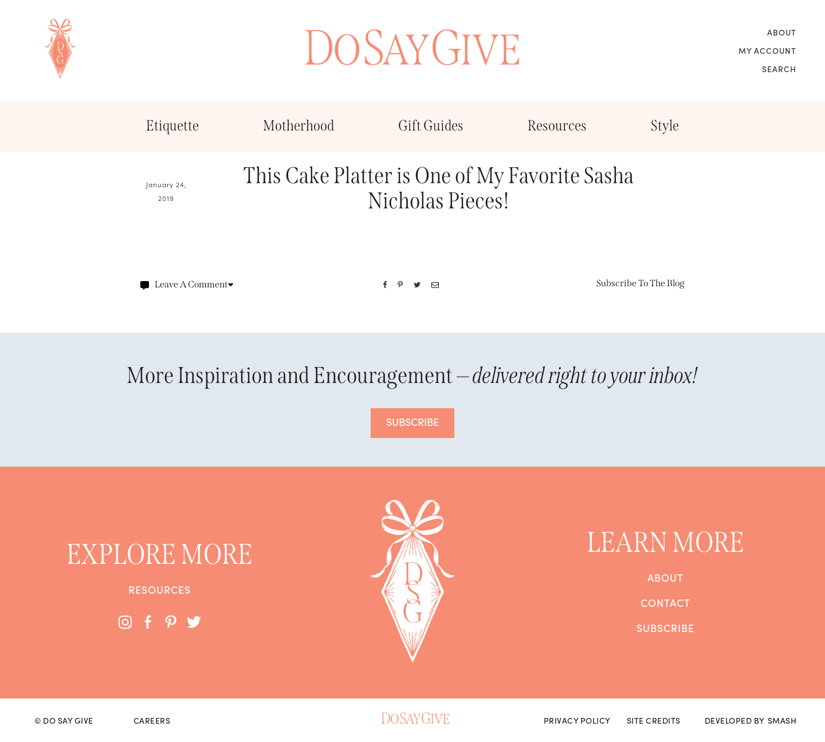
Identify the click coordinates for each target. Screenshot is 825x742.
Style (665, 126)
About (781, 32)
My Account (767, 50)
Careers (152, 720)
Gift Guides (430, 126)
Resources (557, 126)
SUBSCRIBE (412, 422)
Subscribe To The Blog (640, 283)
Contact (665, 603)
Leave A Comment (186, 284)
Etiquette (172, 126)
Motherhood (298, 126)
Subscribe (665, 628)
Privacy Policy (577, 720)
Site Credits (654, 720)
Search (779, 68)
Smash (782, 720)
